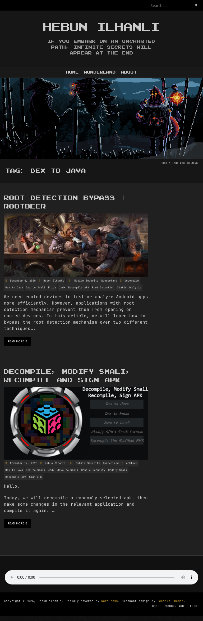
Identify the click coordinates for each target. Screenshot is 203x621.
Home (164, 163)
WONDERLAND (100, 72)
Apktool (131, 463)
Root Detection (103, 287)
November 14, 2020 (22, 463)
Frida (52, 287)
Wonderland (109, 280)
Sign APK (35, 477)
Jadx (62, 287)
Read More (17, 341)
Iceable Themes (170, 601)
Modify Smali (117, 470)
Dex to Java (14, 287)
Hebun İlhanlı (53, 280)
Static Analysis (129, 287)
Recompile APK (78, 287)
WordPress (109, 601)
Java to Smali (67, 470)
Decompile (131, 280)
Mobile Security (86, 280)
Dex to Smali (35, 287)
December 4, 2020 (22, 280)
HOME (72, 72)
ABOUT (129, 72)
